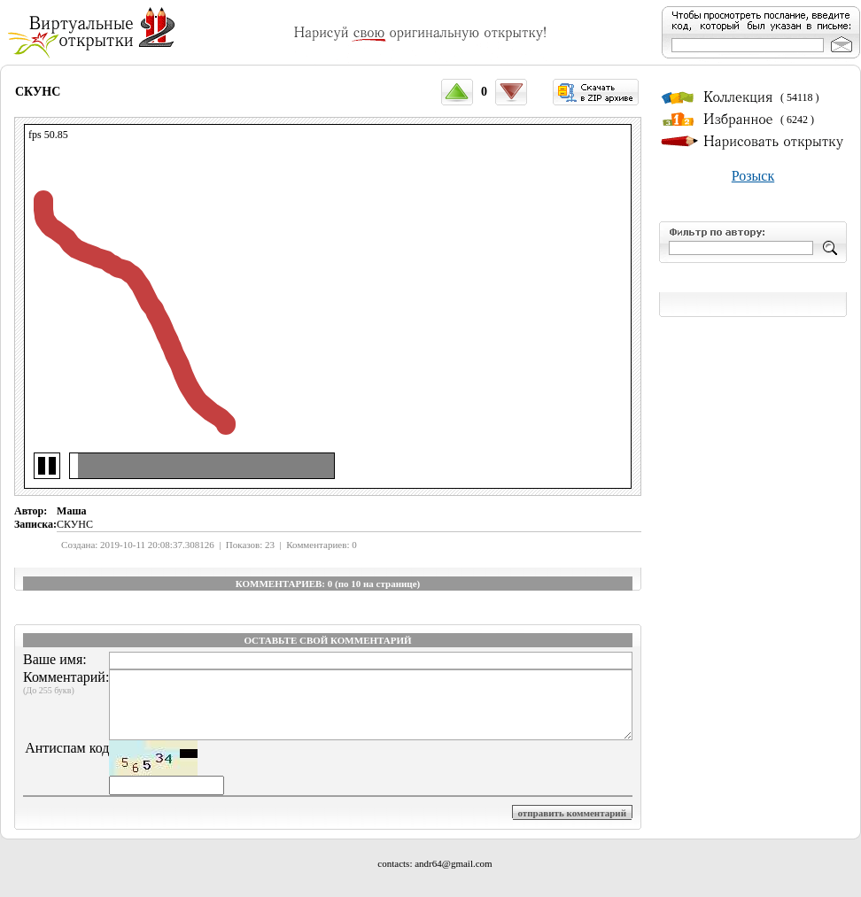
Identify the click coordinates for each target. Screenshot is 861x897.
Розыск (753, 175)
